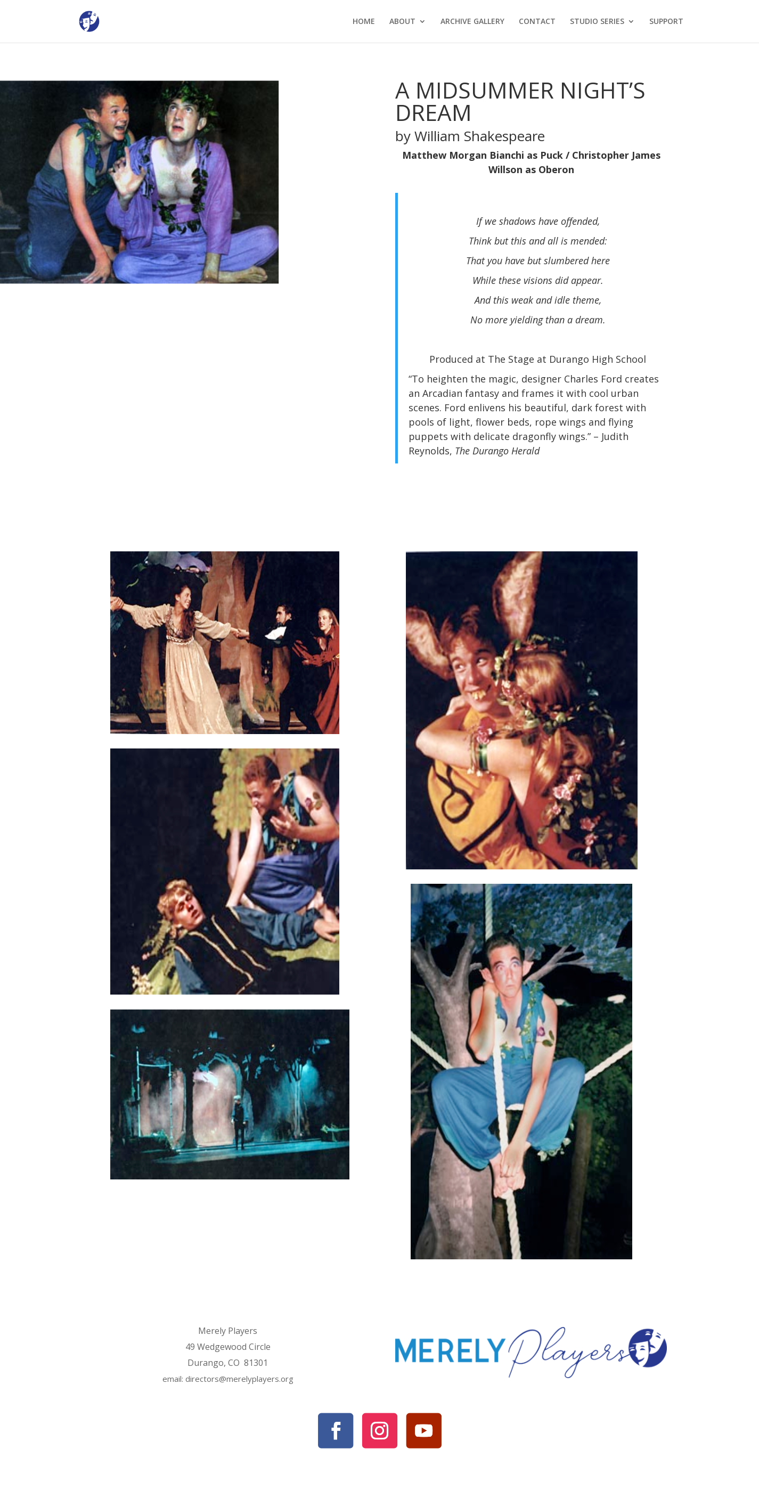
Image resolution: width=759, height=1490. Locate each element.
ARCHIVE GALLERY (472, 22)
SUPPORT (666, 22)
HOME (364, 22)
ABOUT (402, 22)
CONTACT (537, 22)
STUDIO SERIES (597, 22)
